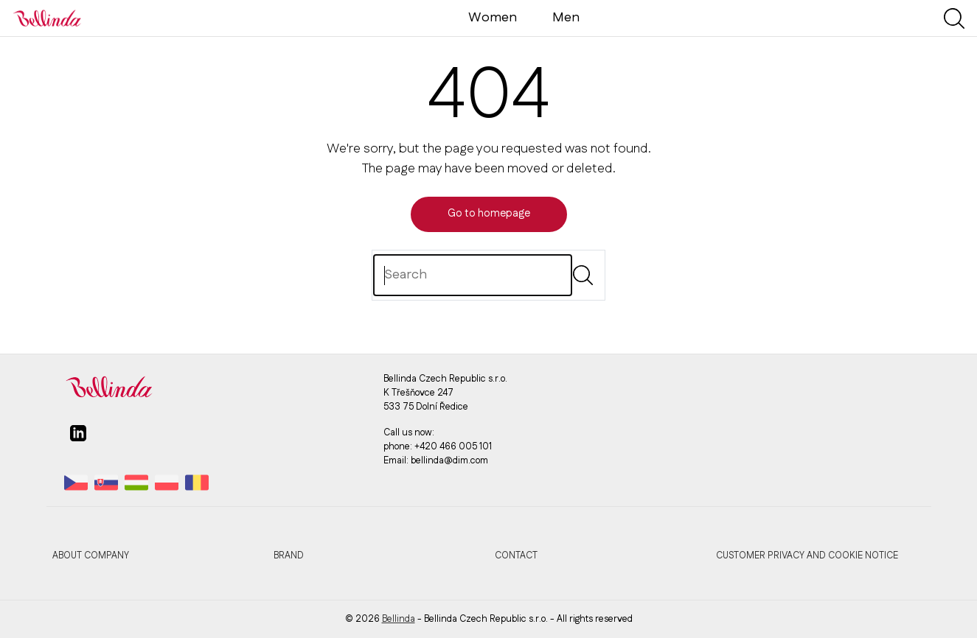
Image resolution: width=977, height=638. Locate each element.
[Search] (472, 275)
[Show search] (954, 18)
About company (90, 555)
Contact (516, 555)
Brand (289, 555)
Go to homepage (489, 213)
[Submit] (583, 275)
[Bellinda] (47, 17)
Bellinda (398, 618)
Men (566, 17)
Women (492, 17)
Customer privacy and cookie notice (807, 555)
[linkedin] (78, 439)
